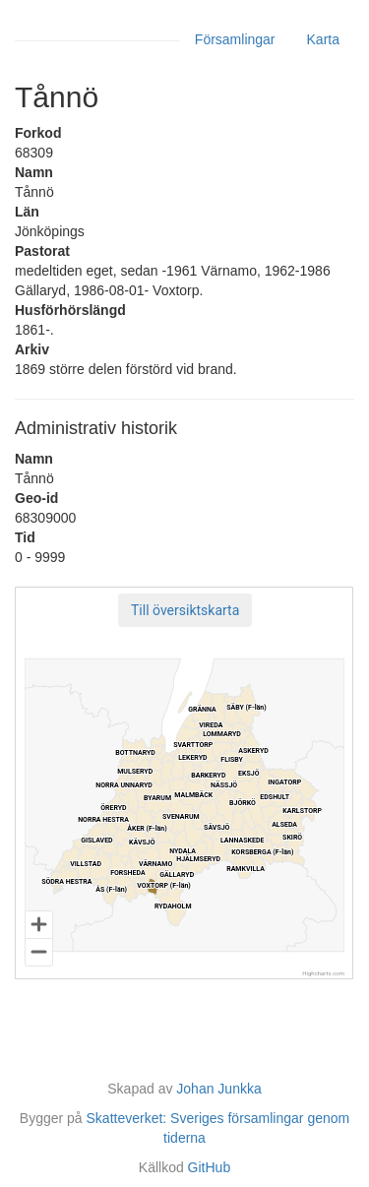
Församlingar (235, 39)
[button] (185, 610)
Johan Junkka (218, 1088)
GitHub (209, 1167)
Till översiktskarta (185, 610)
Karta (323, 39)
